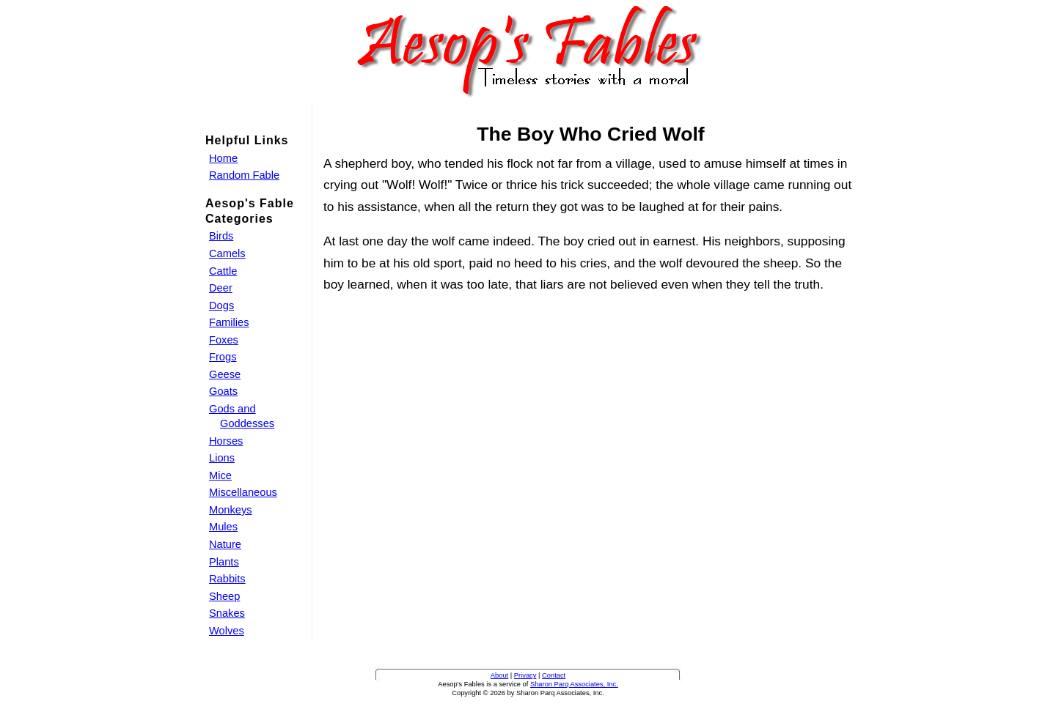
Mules (223, 527)
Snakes (227, 613)
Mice (220, 475)
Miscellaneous (243, 492)
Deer (220, 288)
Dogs (221, 305)
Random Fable (244, 175)
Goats (223, 391)
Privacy (525, 675)
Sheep (224, 596)
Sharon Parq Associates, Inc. (574, 684)
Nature (225, 544)
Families (229, 322)
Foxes (223, 340)
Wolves (226, 631)
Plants (224, 562)
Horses (226, 441)
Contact (553, 675)
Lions (222, 458)
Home (223, 158)
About (499, 675)
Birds (221, 236)
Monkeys (230, 510)
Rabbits (227, 579)
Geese (225, 374)
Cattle (223, 271)
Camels (227, 253)
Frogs (222, 357)
